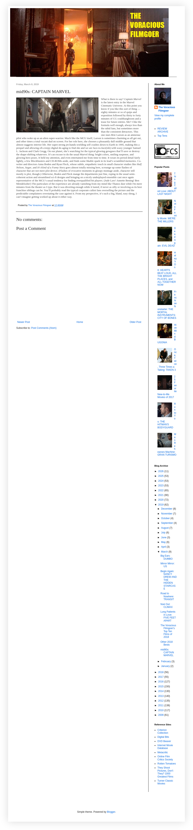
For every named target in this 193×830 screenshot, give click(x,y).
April (164, 546)
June (164, 537)
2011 (161, 705)
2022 (161, 490)
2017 (161, 676)
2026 (161, 471)
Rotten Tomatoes (166, 763)
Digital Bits (163, 737)
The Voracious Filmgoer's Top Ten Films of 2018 (168, 631)
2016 (161, 681)
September (167, 523)
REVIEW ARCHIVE (162, 130)
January (165, 666)
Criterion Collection (162, 731)
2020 (161, 499)
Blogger (111, 811)
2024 (161, 480)
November (167, 513)
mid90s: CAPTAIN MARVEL (167, 652)
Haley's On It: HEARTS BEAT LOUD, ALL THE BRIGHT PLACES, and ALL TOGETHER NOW (167, 268)
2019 (161, 504)
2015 (161, 686)
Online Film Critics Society (165, 758)
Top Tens (162, 135)
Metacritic (162, 752)
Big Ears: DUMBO (166, 557)
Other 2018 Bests (166, 643)
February (166, 661)
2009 (161, 715)
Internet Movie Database (165, 747)
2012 (161, 700)
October (165, 518)
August (165, 527)
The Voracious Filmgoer (166, 109)
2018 (161, 672)
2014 (161, 691)
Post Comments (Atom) (43, 328)
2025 (161, 476)
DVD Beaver (164, 741)
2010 (161, 710)
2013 (161, 696)
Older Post (135, 322)
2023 (161, 485)
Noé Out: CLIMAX (166, 606)
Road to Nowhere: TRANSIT (167, 596)
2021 (161, 495)
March (165, 551)
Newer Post (23, 322)
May (163, 542)
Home (80, 322)
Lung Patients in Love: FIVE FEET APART (168, 616)
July (163, 532)
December (167, 508)
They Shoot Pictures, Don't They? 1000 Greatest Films (165, 772)
